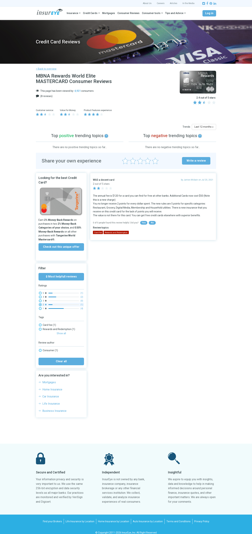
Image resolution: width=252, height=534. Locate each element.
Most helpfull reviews (61, 276)
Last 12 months (204, 126)
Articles (173, 3)
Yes (144, 222)
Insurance (72, 13)
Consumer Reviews (128, 13)
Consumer (48, 345)
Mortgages (108, 13)
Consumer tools (151, 13)
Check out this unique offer (61, 246)
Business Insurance (54, 406)
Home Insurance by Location (113, 516)
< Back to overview (46, 68)
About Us (147, 3)
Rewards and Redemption (57, 329)
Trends (186, 126)
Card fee (47, 325)
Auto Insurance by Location (148, 516)
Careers (160, 3)
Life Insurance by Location (80, 516)
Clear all (61, 356)
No (152, 222)
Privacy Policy (201, 516)
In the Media (188, 3)
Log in (209, 13)
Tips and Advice (174, 13)
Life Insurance (51, 399)
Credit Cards (90, 13)
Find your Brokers (52, 516)
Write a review (196, 160)
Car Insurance (50, 392)
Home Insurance (52, 385)
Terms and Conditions (178, 516)
